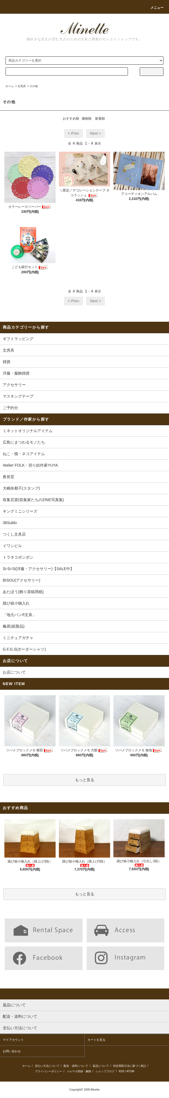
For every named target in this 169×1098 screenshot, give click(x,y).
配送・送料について (76, 1065)
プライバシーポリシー (48, 1071)
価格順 (86, 118)
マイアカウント (13, 1039)
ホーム (9, 86)
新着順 (100, 118)
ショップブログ (104, 1071)
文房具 (22, 86)
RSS (122, 1071)
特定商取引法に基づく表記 (129, 1065)
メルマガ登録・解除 (79, 1071)
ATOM (130, 1071)
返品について (101, 1065)
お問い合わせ (12, 1051)
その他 (34, 86)
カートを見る (96, 1039)
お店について (14, 672)
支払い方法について (47, 1065)
